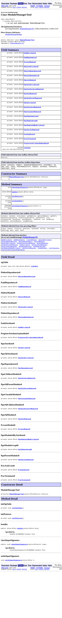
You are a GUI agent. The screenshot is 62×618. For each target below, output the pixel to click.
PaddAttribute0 (30, 55)
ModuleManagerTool (16, 187)
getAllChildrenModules (26, 259)
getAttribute (25, 261)
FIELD (14, 7)
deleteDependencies (9, 257)
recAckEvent (42, 265)
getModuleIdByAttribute (10, 265)
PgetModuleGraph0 (31, 127)
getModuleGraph (39, 263)
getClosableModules (9, 263)
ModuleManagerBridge (13, 35)
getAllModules (42, 259)
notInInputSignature (20, 218)
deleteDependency (25, 257)
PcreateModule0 (30, 64)
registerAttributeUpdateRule (13, 266)
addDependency (19, 255)
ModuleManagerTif (27, 29)
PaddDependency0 (30, 59)
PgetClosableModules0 (32, 118)
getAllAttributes (8, 259)
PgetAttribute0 (30, 108)
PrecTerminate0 (30, 147)
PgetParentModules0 (31, 137)
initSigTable (17, 212)
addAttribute (6, 255)
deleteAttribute (44, 255)
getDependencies (25, 263)
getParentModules (29, 265)
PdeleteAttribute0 (31, 69)
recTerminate (54, 265)
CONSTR (19, 7)
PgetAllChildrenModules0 (33, 93)
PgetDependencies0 (31, 122)
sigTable (27, 156)
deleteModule (39, 257)
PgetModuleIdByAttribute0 (34, 132)
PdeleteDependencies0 (32, 74)
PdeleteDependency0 (31, 79)
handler (15, 203)
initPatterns (17, 208)
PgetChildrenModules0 (32, 113)
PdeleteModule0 (30, 84)
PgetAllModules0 (30, 98)
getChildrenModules (39, 261)
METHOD (24, 7)
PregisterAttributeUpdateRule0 (36, 151)
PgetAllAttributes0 (31, 88)
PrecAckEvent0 (29, 142)
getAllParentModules (9, 261)
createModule (31, 255)
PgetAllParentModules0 (33, 103)
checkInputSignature (20, 198)
